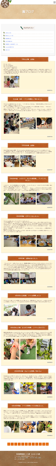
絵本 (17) (7, 50)
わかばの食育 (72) (9, 47)
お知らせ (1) (8, 32)
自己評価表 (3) (8, 41)
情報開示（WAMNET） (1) (11, 44)
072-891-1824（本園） (23, 457)
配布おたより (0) (9, 35)
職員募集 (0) (8, 38)
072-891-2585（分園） (36, 457)
